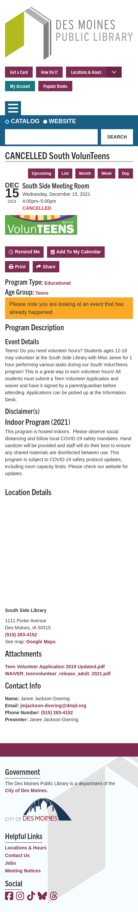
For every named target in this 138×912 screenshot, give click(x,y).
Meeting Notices (23, 870)
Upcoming (41, 173)
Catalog (25, 121)
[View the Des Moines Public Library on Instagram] (20, 896)
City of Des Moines (26, 790)
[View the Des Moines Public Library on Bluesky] (42, 896)
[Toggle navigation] (13, 108)
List (65, 173)
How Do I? (49, 72)
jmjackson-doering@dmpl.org (53, 705)
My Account (20, 86)
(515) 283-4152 (21, 634)
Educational (57, 283)
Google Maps (41, 641)
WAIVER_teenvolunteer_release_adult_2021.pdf (58, 673)
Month (85, 173)
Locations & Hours (86, 72)
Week (106, 173)
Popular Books (55, 86)
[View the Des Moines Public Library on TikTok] (31, 896)
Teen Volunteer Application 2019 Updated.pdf (55, 666)
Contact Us (17, 855)
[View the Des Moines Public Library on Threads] (54, 896)
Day (125, 173)
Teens (41, 293)
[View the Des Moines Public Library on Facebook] (9, 896)
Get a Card (19, 72)
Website (62, 121)
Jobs (10, 863)
